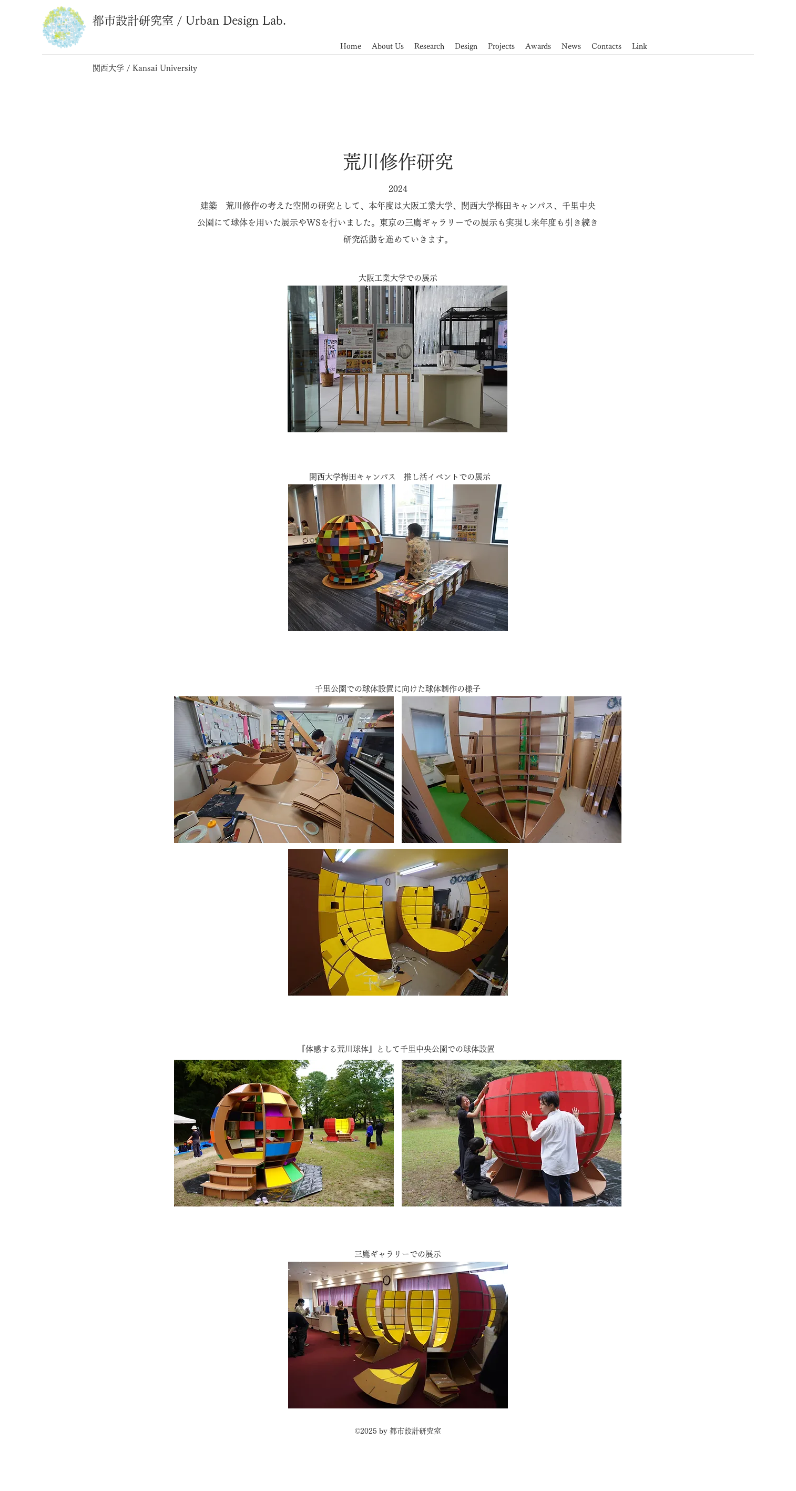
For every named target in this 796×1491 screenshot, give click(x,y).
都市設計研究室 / (139, 20)
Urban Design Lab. (236, 20)
